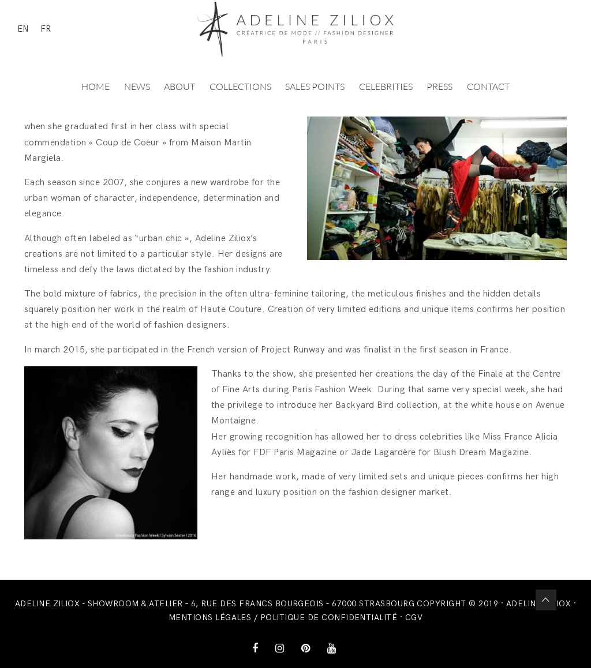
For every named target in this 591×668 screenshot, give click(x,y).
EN (23, 29)
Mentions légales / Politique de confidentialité (283, 617)
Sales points (315, 86)
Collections (240, 86)
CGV (413, 617)
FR (45, 29)
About (179, 86)
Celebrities (386, 86)
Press (439, 86)
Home (95, 86)
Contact (488, 86)
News (137, 86)
